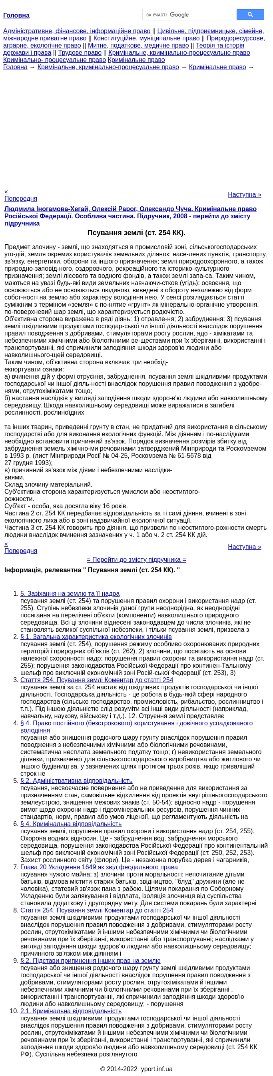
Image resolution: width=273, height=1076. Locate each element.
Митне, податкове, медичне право (138, 45)
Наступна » (244, 194)
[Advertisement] (136, 127)
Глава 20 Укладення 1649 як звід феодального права (99, 867)
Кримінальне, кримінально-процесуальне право (179, 52)
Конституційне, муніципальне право (147, 38)
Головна (15, 67)
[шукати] (186, 14)
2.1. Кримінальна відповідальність (71, 1011)
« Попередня (20, 195)
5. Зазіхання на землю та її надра (70, 593)
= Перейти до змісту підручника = (136, 559)
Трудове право (80, 52)
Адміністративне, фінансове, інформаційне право (76, 31)
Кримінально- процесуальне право (54, 59)
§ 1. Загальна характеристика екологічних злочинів (96, 636)
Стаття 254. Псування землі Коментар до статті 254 (96, 680)
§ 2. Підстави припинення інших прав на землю (90, 960)
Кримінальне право (136, 59)
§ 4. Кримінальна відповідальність (71, 823)
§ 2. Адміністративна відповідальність (76, 780)
